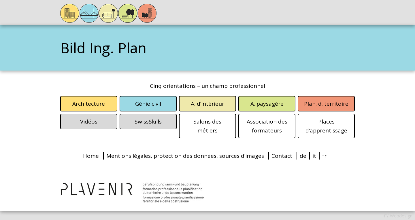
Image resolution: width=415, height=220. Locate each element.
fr (324, 156)
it (314, 156)
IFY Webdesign (397, 216)
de (303, 156)
